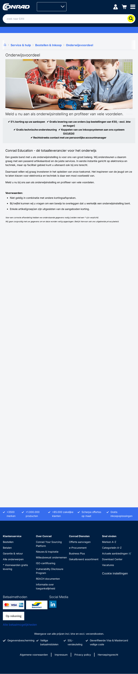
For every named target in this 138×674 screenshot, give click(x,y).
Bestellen (8, 541)
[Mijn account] (115, 6)
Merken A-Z (109, 541)
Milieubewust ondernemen (51, 557)
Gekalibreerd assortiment (83, 559)
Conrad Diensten (79, 536)
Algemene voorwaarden (34, 654)
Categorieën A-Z (112, 547)
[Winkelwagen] (124, 6)
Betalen (7, 547)
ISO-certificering (45, 563)
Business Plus (77, 553)
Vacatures (108, 565)
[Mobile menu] (132, 6)
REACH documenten (48, 578)
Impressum (61, 654)
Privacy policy (82, 654)
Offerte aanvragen (80, 541)
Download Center (112, 559)
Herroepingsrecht (108, 654)
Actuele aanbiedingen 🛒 (117, 553)
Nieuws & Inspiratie (47, 551)
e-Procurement (78, 547)
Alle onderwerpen (13, 559)
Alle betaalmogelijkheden (20, 624)
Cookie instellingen (115, 573)
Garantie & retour (13, 553)
